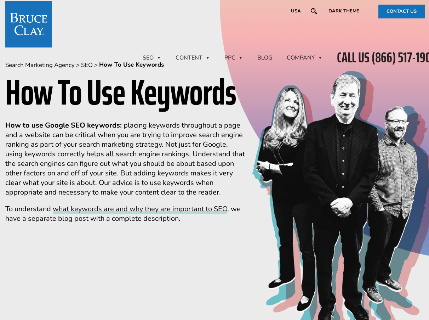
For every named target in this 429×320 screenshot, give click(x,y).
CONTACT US (402, 11)
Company (305, 58)
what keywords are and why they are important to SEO (140, 209)
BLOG (265, 58)
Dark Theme (343, 11)
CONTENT (193, 58)
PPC (233, 58)
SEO (152, 58)
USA (296, 11)
